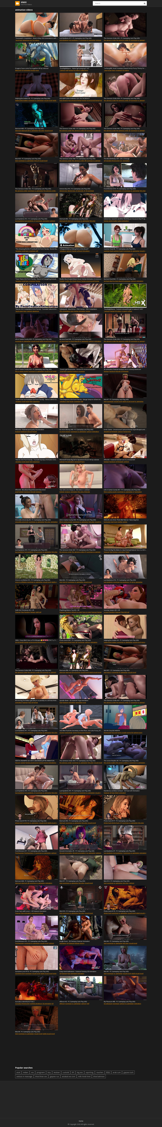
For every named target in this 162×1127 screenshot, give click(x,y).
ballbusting (84, 70)
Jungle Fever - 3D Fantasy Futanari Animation (75, 941)
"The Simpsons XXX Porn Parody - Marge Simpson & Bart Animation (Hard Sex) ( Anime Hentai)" (81, 399)
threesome (115, 161)
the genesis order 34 (123, 100)
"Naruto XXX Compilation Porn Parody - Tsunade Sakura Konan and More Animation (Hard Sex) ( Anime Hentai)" (36, 309)
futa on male (86, 612)
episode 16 (81, 191)
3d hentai (20, 642)
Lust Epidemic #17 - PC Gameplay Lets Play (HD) (75, 38)
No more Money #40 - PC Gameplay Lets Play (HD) (76, 429)
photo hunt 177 (117, 823)
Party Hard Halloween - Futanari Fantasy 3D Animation (78, 971)
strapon (67, 492)
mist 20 (36, 161)
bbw (65, 371)
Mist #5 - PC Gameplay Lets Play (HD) (116, 971)
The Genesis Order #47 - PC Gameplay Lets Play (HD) (77, 550)
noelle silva (69, 281)
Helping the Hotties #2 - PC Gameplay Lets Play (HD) (32, 98)
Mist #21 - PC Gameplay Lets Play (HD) (116, 670)
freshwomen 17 (29, 853)
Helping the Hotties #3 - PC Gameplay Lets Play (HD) (121, 640)
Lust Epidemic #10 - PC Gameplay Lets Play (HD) (31, 791)
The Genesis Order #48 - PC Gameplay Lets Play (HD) (77, 159)
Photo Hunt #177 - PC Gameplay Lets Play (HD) (119, 821)
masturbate (68, 733)
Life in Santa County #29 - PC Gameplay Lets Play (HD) (33, 369)
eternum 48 (25, 883)
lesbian (106, 371)
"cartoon (62, 70)
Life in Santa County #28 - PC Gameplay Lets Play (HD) (33, 339)
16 (86, 191)
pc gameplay (91, 40)
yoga (84, 702)
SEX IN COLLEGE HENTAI (112, 731)
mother (120, 522)
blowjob (125, 371)
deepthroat (108, 432)
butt (112, 522)
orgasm (124, 311)
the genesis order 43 (79, 131)
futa (111, 552)
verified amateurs (36, 1004)
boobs (33, 70)
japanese (26, 40)
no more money (65, 432)
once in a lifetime (21, 582)
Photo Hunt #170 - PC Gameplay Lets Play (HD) (119, 911)
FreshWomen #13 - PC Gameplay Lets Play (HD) (31, 941)
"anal (17, 40)
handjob (109, 161)
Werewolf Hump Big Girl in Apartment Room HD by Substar (79, 460)
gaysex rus (54, 1076)
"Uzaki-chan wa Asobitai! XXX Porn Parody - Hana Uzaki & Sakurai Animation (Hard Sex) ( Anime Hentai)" (36, 399)
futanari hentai (96, 612)
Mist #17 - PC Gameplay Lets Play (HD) (72, 881)
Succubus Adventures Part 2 (24, 1002)
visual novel (48, 100)
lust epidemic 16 (125, 582)
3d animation (47, 1004)
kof (101, 100)
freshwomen (108, 191)
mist (16, 161)
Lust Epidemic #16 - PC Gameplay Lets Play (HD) (120, 580)
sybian (129, 311)
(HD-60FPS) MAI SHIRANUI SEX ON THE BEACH (75, 98)
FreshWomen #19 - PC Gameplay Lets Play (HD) (120, 189)
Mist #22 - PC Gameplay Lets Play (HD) (72, 580)
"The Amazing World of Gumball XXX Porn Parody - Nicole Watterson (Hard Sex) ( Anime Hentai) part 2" (36, 249)
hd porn (18, 763)
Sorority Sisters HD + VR (112, 610)
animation (99, 40)
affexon (62, 1004)
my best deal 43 (74, 341)
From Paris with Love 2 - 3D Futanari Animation (30, 911)
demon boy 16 (72, 191)
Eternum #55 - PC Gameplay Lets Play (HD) (74, 219)
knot (37, 70)
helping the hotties (21, 100)
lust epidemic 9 (74, 793)
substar (62, 462)
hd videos (36, 40)
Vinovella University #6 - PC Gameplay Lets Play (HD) (33, 520)
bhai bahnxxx (99, 1076)
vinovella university (21, 522)
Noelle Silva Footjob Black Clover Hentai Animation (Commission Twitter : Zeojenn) (81, 279)
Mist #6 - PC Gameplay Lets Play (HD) (116, 941)
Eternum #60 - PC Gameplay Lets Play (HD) (29, 128)
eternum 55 (63, 221)
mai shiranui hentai (74, 100)
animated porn (53, 763)
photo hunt (63, 642)
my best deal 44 (118, 281)
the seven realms (110, 763)
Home (81, 1121)
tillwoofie (18, 70)
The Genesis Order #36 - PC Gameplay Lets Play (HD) (122, 339)
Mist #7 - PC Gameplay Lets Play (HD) (116, 399)
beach (35, 432)
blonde (118, 371)
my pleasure (108, 1004)
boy (49, 1072)
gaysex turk (128, 1072)
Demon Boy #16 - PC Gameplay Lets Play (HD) (75, 189)
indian (25, 1072)
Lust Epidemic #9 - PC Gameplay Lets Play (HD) (75, 791)
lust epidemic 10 (30, 793)
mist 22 (65, 582)
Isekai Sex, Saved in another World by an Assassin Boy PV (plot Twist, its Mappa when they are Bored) (125, 219)
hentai (71, 70)
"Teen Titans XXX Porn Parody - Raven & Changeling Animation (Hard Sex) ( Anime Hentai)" (36, 279)
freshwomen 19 (118, 191)
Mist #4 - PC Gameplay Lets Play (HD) (27, 1032)
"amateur (18, 251)
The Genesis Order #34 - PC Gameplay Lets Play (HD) (122, 98)
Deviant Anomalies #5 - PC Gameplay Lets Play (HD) (77, 851)
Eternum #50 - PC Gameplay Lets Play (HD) (74, 821)
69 (73, 1072)
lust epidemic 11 (30, 733)
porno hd (130, 733)
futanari (106, 552)
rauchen (99, 1072)
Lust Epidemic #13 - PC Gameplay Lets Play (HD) (31, 219)
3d (105, 161)
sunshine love (20, 973)
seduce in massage (24, 1076)
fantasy (33, 612)
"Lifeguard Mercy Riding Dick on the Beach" (74, 249)
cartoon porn (137, 733)
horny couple (121, 733)
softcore (79, 251)
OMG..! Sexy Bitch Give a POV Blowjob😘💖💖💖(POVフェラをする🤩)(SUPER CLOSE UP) (36, 640)
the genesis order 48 (79, 161)
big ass (80, 1072)
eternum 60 (25, 131)
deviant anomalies (66, 853)
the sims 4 (81, 492)
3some (62, 733)
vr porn (106, 612)
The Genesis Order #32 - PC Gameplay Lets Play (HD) (33, 189)
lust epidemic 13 (30, 221)
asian (110, 70)
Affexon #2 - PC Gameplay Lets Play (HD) (73, 1002)
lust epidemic (64, 40)
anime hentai (43, 763)
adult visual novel (46, 341)
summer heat (108, 251)
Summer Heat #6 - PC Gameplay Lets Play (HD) (119, 249)
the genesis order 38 (35, 672)
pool (30, 432)
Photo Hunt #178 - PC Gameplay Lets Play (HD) (30, 821)
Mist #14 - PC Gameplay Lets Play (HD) (116, 881)
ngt (132, 582)
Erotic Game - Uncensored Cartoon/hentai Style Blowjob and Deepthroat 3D (125, 429)
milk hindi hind (84, 1076)
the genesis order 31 (123, 702)
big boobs (107, 522)
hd (23, 70)
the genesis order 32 (51, 191)
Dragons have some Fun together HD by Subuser (32, 68)
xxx (32, 1072)
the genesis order (110, 40)
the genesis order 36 (123, 341)
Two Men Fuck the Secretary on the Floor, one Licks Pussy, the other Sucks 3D (81, 731)
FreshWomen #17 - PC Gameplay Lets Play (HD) (31, 851)
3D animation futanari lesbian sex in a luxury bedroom (122, 369)
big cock (114, 733)
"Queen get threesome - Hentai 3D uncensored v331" (78, 369)
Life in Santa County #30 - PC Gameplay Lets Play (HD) (78, 520)
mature (75, 371)
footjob (62, 281)
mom (115, 522)
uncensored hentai (93, 100)
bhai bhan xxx (41, 1076)
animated (79, 702)
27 (134, 492)
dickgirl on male (76, 612)
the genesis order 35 (123, 40)
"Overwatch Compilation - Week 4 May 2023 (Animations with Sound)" (36, 38)
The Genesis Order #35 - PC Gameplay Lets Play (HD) (122, 38)
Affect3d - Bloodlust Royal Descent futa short (30, 490)
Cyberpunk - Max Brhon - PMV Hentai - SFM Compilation (78, 309)
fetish (127, 552)
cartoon (52, 221)
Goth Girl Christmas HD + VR (24, 610)
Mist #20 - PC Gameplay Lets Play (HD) (28, 159)
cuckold (66, 1072)
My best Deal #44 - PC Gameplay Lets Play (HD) (119, 279)
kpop (44, 642)
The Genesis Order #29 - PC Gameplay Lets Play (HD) (77, 761)
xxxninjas (83, 40)
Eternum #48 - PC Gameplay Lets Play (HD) (29, 881)
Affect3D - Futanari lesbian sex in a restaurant (119, 460)
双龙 (108, 1072)
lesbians (39, 492)
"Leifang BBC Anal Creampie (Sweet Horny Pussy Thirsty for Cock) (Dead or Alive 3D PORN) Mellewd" (125, 68)
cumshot (70, 371)
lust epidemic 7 (118, 853)
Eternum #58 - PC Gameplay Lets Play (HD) (74, 670)
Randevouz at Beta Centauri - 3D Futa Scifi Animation (122, 791)
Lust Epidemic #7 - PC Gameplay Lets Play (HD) (119, 851)
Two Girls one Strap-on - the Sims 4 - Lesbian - (75, 490)
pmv (72, 311)
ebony (82, 943)
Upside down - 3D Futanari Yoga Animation (74, 700)
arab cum (117, 1072)
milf (67, 70)
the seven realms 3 (122, 763)
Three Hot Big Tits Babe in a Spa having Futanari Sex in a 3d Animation (125, 550)
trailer (115, 221)
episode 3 (144, 642)
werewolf (77, 462)
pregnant (41, 1072)
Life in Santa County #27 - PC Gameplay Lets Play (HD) (122, 490)
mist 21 (109, 672)
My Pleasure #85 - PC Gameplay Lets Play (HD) (119, 1002)
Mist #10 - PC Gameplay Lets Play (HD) (72, 911)
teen (20, 40)
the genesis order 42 (123, 131)
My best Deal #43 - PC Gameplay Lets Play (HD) (75, 339)
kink (129, 432)
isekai (120, 221)
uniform (126, 462)
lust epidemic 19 (30, 552)
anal (23, 251)
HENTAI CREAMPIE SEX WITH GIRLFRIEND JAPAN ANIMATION (34, 761)
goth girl (38, 612)
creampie (119, 70)
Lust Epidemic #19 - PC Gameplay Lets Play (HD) (31, 550)
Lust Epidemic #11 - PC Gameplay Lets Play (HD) (31, 731)
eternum (18, 131)
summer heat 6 (118, 251)
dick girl (126, 612)
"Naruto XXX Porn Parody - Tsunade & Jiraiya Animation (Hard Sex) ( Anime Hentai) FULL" (36, 460)
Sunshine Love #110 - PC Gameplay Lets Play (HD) (32, 971)
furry (83, 462)
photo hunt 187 (72, 642)
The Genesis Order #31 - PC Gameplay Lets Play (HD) (122, 700)
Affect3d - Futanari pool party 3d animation (29, 429)
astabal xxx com (68, 1076)
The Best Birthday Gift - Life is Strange (116, 159)
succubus (18, 1004)
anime (111, 221)
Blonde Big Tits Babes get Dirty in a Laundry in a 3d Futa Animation (36, 700)
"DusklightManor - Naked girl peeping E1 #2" (75, 68)
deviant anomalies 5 (79, 853)
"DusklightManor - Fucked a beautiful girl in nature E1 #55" (123, 309)
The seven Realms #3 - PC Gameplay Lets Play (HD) (121, 761)
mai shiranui (64, 100)
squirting (89, 1072)
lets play (41, 131)
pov (31, 40)
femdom (27, 612)
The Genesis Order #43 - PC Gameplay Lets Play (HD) (77, 128)
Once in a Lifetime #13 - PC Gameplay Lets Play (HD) (32, 580)
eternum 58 (69, 672)
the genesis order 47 (79, 552)
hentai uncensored (32, 763)
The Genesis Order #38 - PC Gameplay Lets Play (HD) (33, 670)
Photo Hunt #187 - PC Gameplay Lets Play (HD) (75, 640)
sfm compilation (65, 311)
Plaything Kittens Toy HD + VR (69, 610)
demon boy (63, 191)
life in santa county (21, 371)
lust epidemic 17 (74, 40)
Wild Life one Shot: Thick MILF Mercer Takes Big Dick (121, 520)
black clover (77, 281)
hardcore (112, 371)
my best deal (108, 281)
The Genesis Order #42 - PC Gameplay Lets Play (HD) (122, 128)
